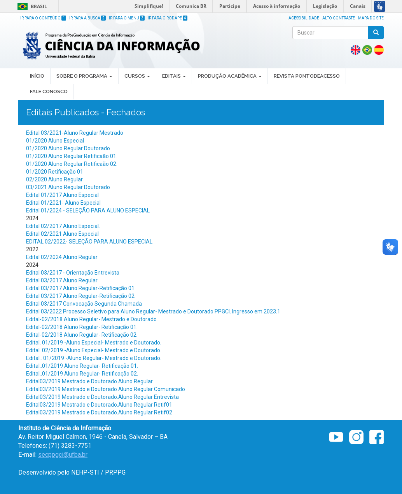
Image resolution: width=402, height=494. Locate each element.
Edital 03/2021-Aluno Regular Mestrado (74, 133)
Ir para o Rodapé (167, 18)
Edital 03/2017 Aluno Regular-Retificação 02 (80, 296)
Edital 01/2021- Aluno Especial (63, 203)
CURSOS (137, 76)
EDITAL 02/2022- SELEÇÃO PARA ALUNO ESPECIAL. (90, 241)
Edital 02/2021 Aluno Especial (62, 234)
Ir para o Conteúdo (43, 18)
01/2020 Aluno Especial (55, 140)
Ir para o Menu (127, 18)
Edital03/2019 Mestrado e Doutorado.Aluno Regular (89, 381)
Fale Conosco (49, 91)
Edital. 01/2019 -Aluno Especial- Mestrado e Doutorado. (93, 342)
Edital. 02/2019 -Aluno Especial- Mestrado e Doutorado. (93, 350)
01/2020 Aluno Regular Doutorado (68, 148)
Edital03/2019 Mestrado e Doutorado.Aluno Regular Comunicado (105, 389)
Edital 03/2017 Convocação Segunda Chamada (84, 304)
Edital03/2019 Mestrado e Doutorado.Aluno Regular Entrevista (102, 397)
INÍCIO (37, 76)
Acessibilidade (303, 18)
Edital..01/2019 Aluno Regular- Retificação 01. (82, 366)
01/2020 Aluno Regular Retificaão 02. (71, 164)
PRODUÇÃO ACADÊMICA (230, 76)
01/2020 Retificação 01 (54, 172)
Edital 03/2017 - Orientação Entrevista (72, 273)
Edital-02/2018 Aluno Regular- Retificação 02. (82, 335)
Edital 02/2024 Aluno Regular (62, 257)
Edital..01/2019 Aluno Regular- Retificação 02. (82, 373)
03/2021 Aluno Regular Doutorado (68, 187)
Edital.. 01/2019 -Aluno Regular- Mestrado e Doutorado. (93, 358)
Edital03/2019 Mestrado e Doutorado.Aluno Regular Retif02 (99, 412)
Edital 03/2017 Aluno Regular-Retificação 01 (80, 288)
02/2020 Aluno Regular (54, 179)
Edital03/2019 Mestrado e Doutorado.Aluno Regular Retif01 (99, 405)
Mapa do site (371, 18)
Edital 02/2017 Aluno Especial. (63, 226)
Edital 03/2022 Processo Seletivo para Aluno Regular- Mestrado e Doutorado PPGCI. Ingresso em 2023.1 (153, 311)
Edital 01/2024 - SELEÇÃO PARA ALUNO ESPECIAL (88, 210)
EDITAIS (174, 76)
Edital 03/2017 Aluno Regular (62, 280)
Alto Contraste (338, 18)
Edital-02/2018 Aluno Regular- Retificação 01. (82, 327)
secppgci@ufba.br (62, 454)
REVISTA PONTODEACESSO (307, 76)
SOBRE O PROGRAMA (84, 76)
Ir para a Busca (87, 18)
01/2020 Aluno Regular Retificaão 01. (71, 156)
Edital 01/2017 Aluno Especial (62, 195)
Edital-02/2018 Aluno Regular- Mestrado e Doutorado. (92, 319)
